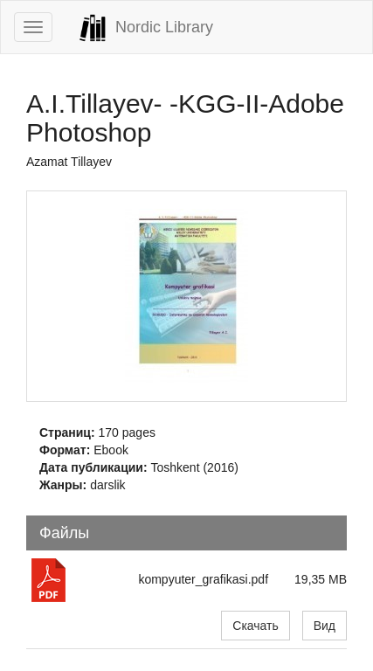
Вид (324, 626)
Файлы (64, 533)
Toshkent (175, 467)
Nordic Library (146, 28)
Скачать (255, 626)
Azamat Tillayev (69, 162)
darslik (107, 485)
